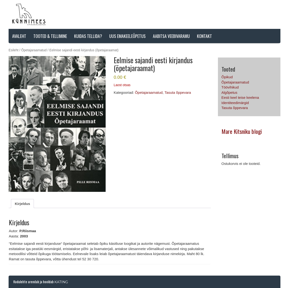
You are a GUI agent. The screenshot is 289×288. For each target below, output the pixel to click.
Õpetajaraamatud (34, 50)
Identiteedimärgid (235, 103)
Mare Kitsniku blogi (242, 131)
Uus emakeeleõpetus (127, 36)
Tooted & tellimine (50, 36)
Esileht (13, 50)
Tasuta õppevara (178, 92)
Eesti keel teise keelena (240, 97)
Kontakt (204, 36)
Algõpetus (229, 92)
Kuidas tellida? (88, 36)
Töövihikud (230, 87)
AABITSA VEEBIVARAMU (171, 36)
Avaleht (19, 36)
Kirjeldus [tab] (22, 204)
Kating (61, 282)
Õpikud (227, 77)
